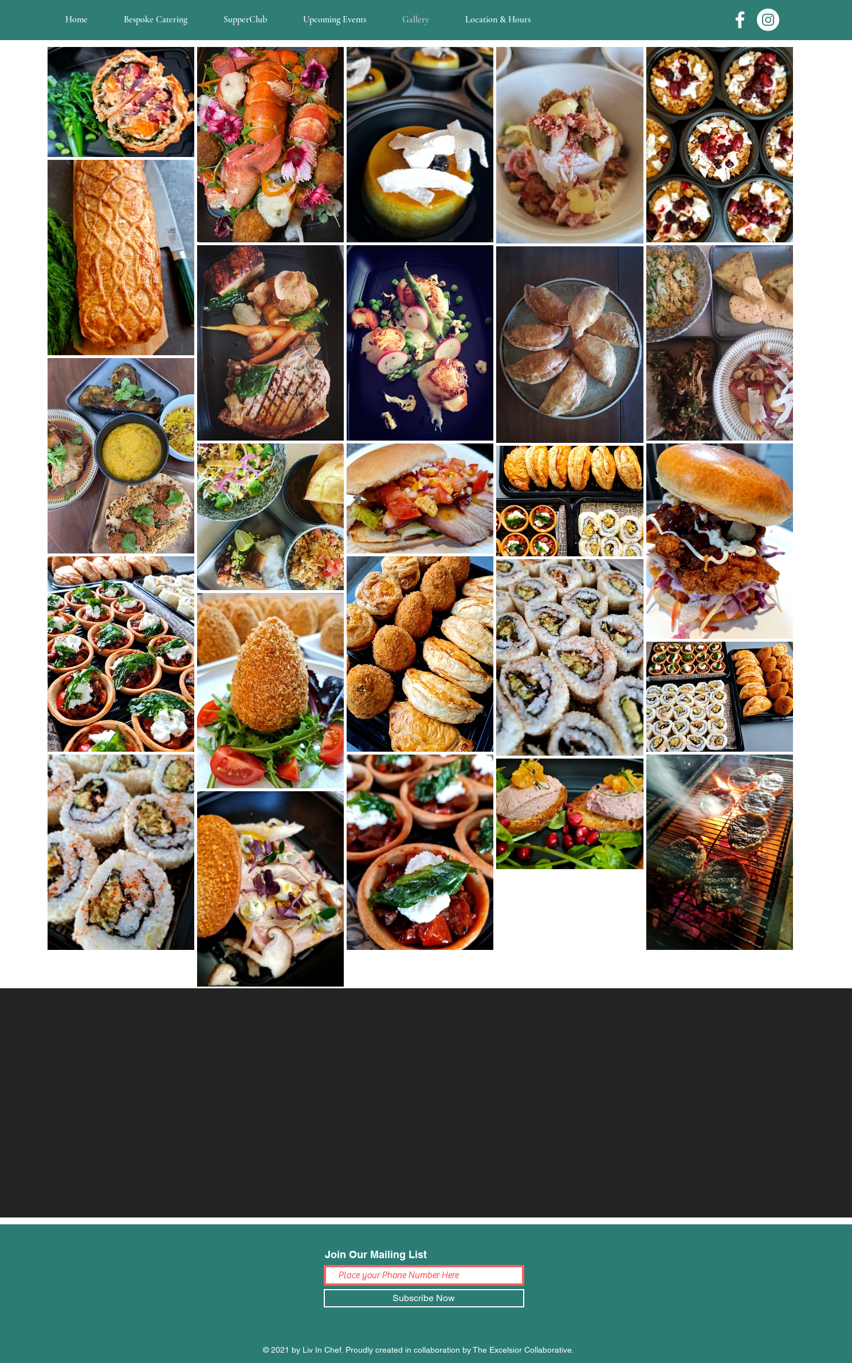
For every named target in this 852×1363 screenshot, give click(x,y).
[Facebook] (740, 20)
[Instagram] (768, 20)
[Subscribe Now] (424, 1298)
